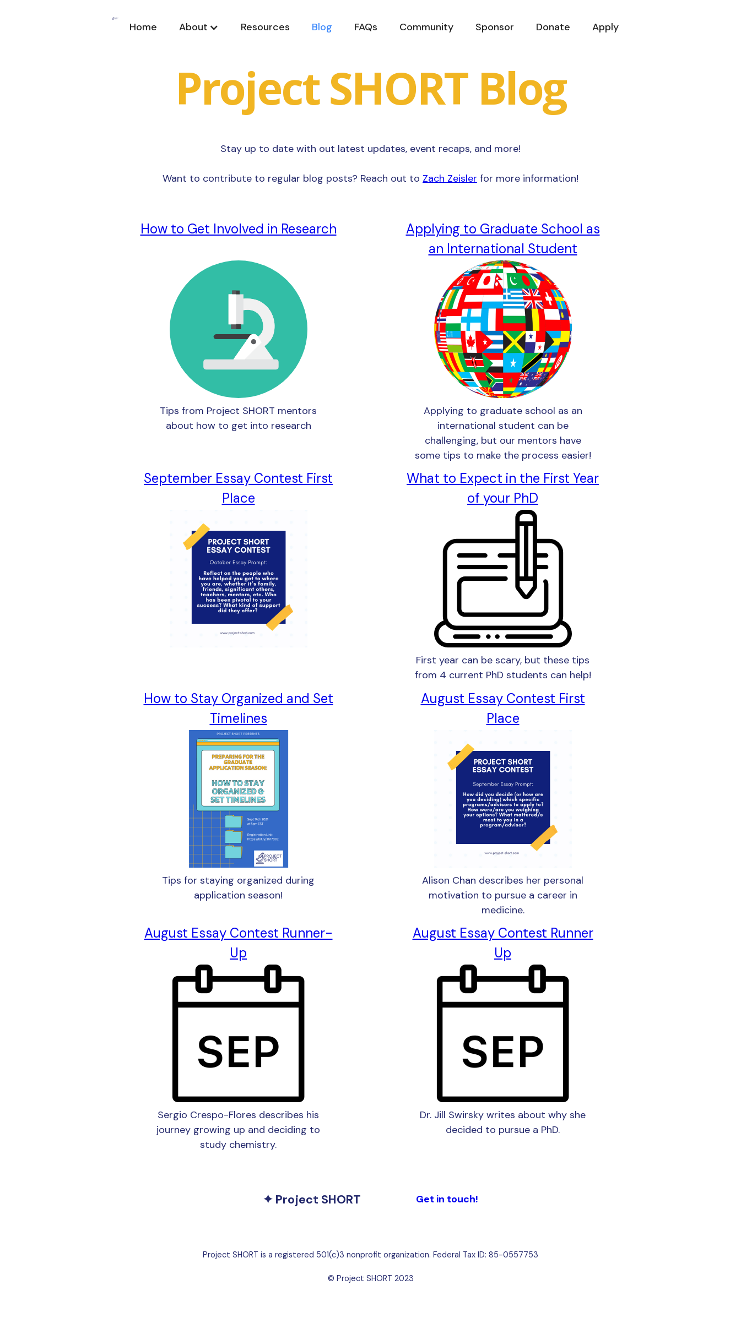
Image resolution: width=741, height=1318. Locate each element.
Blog (322, 27)
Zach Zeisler (450, 178)
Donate (553, 27)
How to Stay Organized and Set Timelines (238, 708)
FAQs (365, 27)
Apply (605, 27)
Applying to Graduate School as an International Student (503, 238)
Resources (265, 27)
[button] (199, 27)
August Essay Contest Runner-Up (238, 942)
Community (426, 27)
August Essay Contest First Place (503, 708)
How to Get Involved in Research (238, 228)
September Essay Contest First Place (238, 488)
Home (143, 27)
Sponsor (494, 27)
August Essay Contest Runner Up (503, 942)
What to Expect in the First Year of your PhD (503, 488)
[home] (115, 27)
